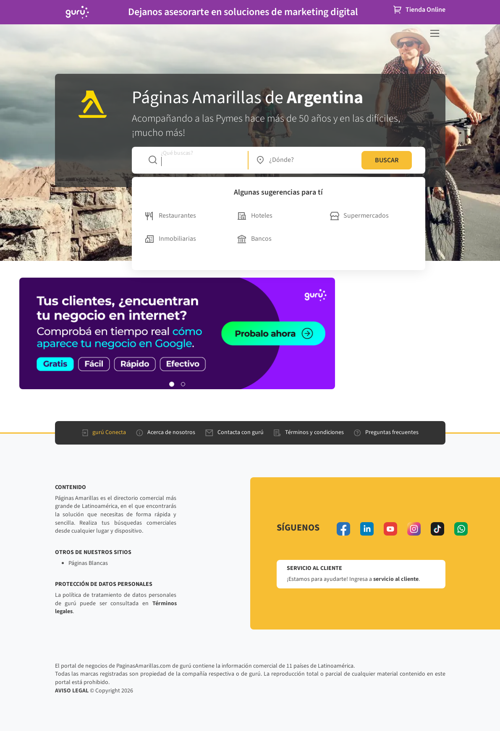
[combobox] (193, 160)
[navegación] (434, 33)
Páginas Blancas (88, 563)
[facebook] (343, 529)
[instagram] (414, 529)
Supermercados (359, 215)
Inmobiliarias (170, 238)
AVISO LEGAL (72, 691)
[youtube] (390, 529)
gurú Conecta (104, 432)
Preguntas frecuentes (386, 432)
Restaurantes (170, 215)
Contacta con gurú (234, 432)
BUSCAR (386, 160)
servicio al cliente (396, 579)
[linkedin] (367, 529)
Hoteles (255, 215)
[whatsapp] (461, 529)
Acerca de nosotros (165, 432)
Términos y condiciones (309, 432)
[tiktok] (437, 529)
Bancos (255, 238)
